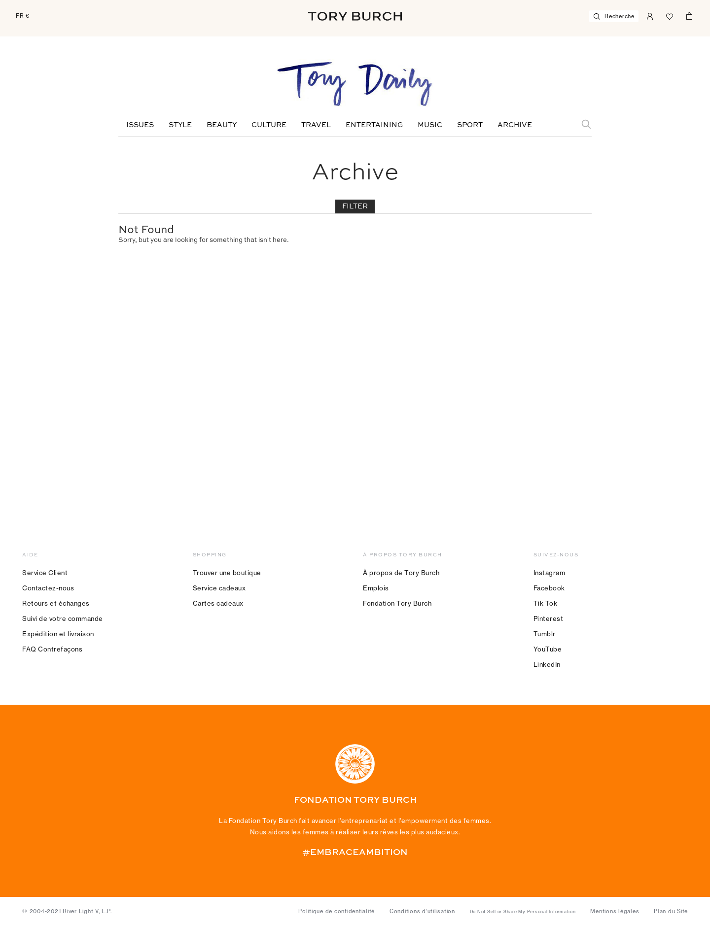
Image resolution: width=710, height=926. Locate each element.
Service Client (45, 573)
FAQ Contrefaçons (52, 649)
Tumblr (544, 634)
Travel (316, 125)
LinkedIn (547, 664)
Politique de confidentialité (336, 911)
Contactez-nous (48, 588)
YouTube (547, 649)
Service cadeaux (219, 588)
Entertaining (374, 125)
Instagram (549, 573)
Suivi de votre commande (62, 618)
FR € (23, 15)
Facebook (549, 588)
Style (180, 125)
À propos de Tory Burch (401, 573)
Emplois (376, 588)
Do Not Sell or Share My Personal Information (523, 911)
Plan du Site (671, 911)
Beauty (222, 125)
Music (430, 125)
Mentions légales (614, 911)
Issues (140, 125)
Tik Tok (545, 603)
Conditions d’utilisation (422, 911)
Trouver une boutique (227, 573)
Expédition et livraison (58, 634)
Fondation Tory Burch (397, 603)
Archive (514, 125)
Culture (268, 125)
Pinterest (548, 618)
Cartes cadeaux (218, 603)
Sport (470, 125)
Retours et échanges (56, 603)
